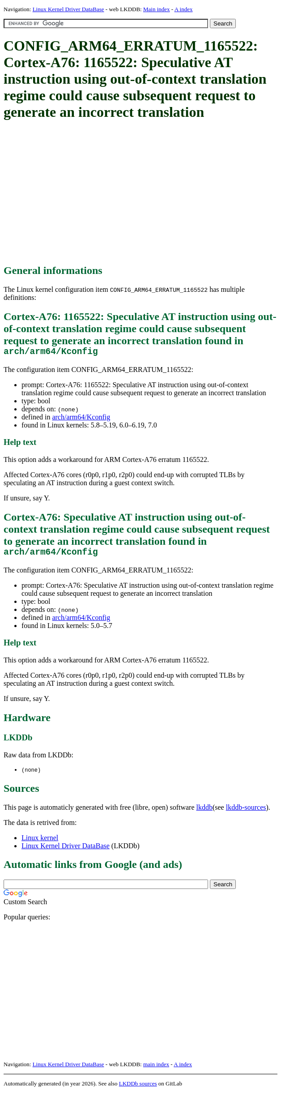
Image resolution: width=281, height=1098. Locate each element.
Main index (156, 9)
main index (156, 1069)
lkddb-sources (246, 812)
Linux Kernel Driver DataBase (68, 9)
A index (184, 9)
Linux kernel (39, 842)
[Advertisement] (142, 193)
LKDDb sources (138, 1088)
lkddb (204, 812)
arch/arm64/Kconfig (81, 419)
